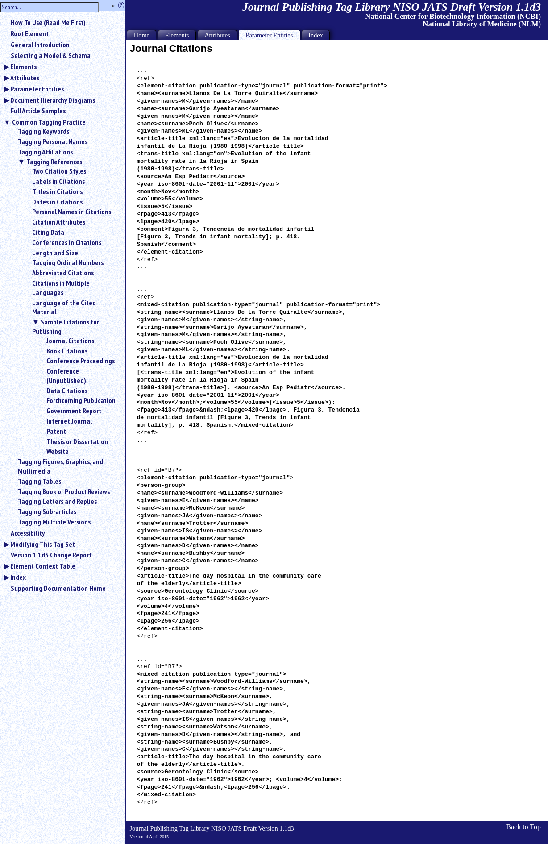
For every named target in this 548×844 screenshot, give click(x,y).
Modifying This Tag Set (42, 544)
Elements (23, 66)
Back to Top (523, 827)
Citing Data (48, 232)
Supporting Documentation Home (58, 588)
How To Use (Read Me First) (48, 22)
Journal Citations (70, 340)
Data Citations (66, 390)
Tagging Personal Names (52, 141)
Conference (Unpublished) (66, 375)
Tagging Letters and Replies (57, 501)
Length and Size (55, 252)
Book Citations (66, 350)
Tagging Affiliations (45, 151)
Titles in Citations (57, 191)
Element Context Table (42, 565)
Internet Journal (69, 420)
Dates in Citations (57, 201)
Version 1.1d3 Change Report (51, 554)
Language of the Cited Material (64, 307)
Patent (56, 431)
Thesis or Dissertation (77, 441)
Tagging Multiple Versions (54, 521)
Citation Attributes (58, 221)
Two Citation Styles (59, 170)
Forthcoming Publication (81, 400)
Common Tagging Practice (49, 121)
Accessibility (28, 532)
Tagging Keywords (43, 131)
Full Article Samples (38, 110)
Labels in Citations (58, 181)
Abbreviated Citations (63, 272)
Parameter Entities (37, 88)
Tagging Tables (39, 481)
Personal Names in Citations (71, 211)
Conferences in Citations (66, 242)
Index (18, 577)
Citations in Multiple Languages (61, 288)
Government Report (73, 410)
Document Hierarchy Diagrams (52, 100)
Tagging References (54, 161)
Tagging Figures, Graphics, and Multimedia (60, 466)
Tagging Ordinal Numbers (68, 262)
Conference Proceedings (80, 360)
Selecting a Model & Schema (51, 55)
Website (57, 451)
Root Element (30, 33)
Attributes (24, 77)
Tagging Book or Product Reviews (64, 491)
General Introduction (40, 44)
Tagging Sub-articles (47, 511)
